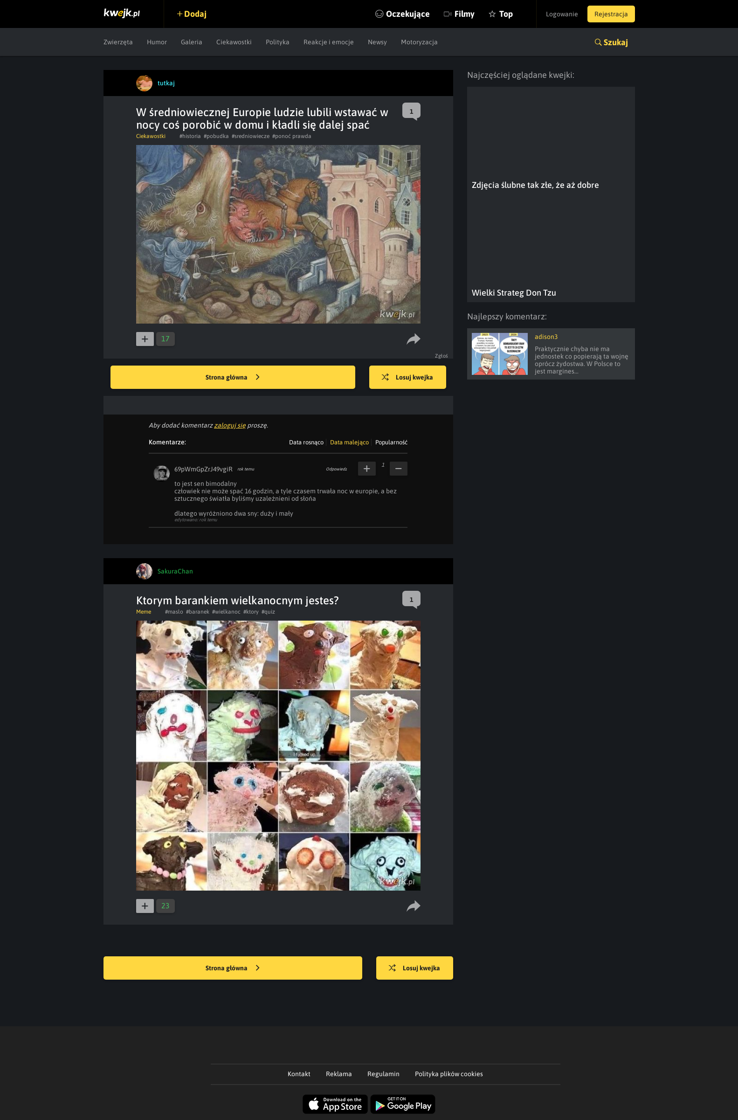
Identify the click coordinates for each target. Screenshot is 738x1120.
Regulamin (383, 1074)
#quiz (268, 611)
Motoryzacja (419, 42)
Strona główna (233, 377)
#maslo (174, 611)
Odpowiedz (336, 469)
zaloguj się (230, 425)
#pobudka (216, 136)
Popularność (391, 442)
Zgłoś (441, 356)
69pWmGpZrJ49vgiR (203, 469)
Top (506, 14)
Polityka (278, 42)
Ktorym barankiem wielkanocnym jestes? (237, 600)
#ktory (251, 611)
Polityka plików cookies (449, 1074)
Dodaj (195, 14)
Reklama (339, 1074)
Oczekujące (408, 14)
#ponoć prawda (291, 136)
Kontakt (299, 1074)
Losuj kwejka (407, 377)
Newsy (377, 42)
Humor (157, 42)
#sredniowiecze (250, 136)
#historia (190, 136)
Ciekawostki (234, 42)
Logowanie (562, 14)
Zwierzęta (118, 42)
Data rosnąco (306, 442)
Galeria (191, 42)
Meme (143, 611)
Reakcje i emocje (328, 42)
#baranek (197, 611)
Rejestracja (611, 14)
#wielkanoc (226, 611)
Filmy (465, 14)
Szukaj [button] (616, 42)
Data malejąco (349, 442)
